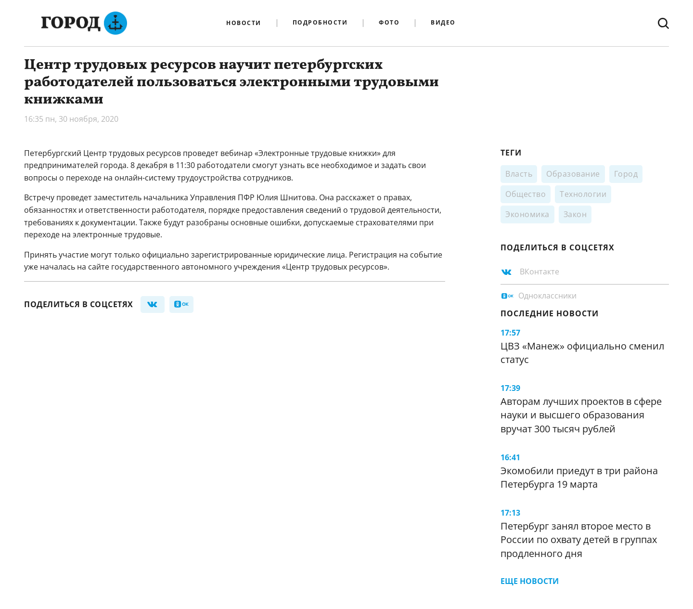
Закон (575, 214)
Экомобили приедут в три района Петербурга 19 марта (579, 477)
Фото (389, 22)
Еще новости (529, 581)
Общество (525, 194)
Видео (443, 22)
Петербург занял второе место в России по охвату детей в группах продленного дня (578, 539)
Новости (243, 23)
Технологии (583, 194)
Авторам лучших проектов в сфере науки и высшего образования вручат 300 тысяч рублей (581, 415)
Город (626, 173)
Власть (518, 173)
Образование (573, 173)
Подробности (320, 22)
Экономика (527, 214)
